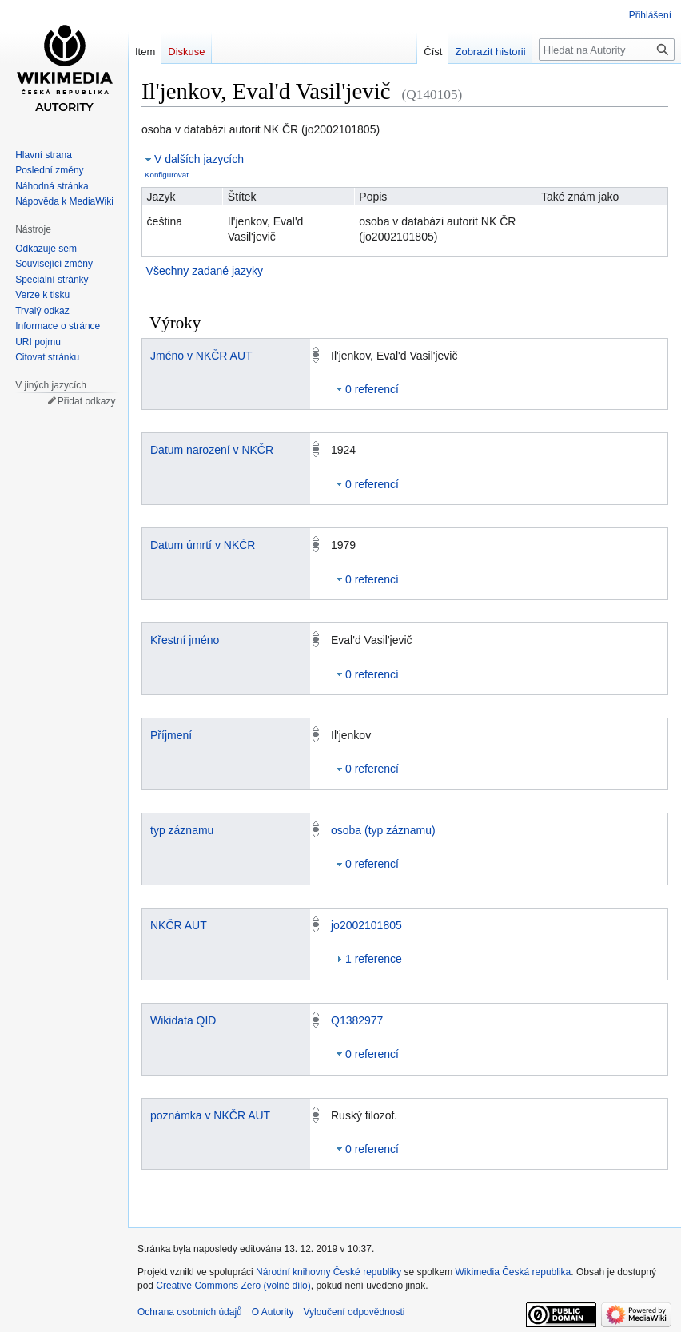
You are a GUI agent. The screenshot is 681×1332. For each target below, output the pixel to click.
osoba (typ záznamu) (383, 830)
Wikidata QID (183, 1020)
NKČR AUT (178, 925)
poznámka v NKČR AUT (210, 1115)
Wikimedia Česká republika (513, 1272)
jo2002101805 (366, 925)
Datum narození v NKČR (211, 449)
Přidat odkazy (87, 401)
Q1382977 (357, 1020)
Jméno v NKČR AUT (201, 355)
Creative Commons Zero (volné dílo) (233, 1285)
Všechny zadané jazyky (204, 270)
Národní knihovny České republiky (328, 1272)
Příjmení (171, 735)
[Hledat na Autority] (607, 49)
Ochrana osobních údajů (189, 1312)
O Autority (273, 1312)
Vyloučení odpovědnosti (353, 1312)
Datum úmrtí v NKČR (202, 545)
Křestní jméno (184, 640)
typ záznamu (181, 830)
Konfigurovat (167, 174)
